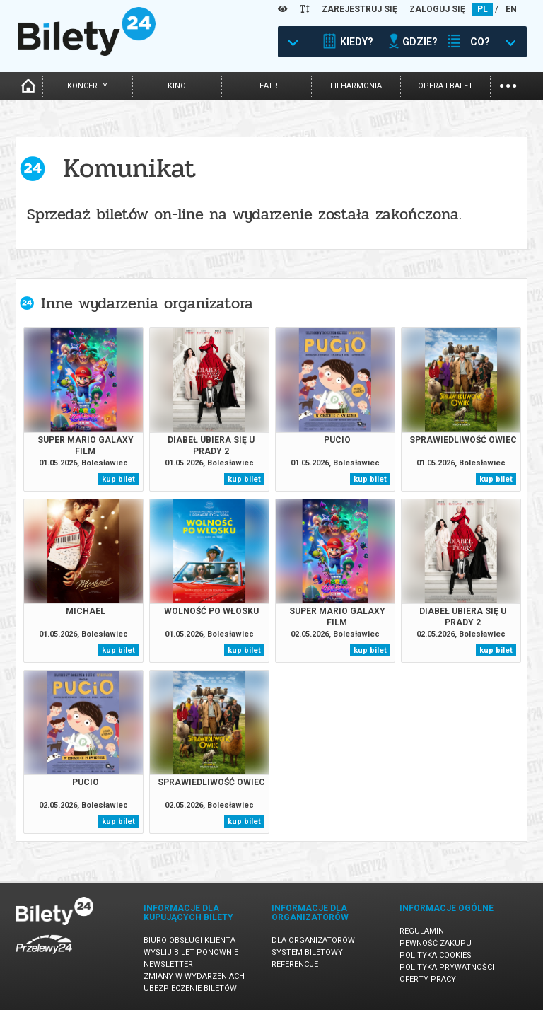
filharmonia (356, 86)
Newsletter (168, 964)
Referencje (295, 964)
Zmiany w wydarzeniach (194, 976)
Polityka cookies (435, 955)
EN (511, 9)
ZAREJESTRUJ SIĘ (359, 9)
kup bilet (118, 479)
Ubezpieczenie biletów (190, 988)
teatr (266, 86)
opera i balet (445, 86)
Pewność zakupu (435, 943)
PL (482, 9)
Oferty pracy (427, 979)
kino (177, 86)
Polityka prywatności (446, 967)
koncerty (87, 86)
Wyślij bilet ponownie (191, 952)
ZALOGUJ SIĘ (437, 9)
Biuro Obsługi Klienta (189, 940)
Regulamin (421, 931)
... (508, 84)
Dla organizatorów (313, 940)
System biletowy (307, 952)
